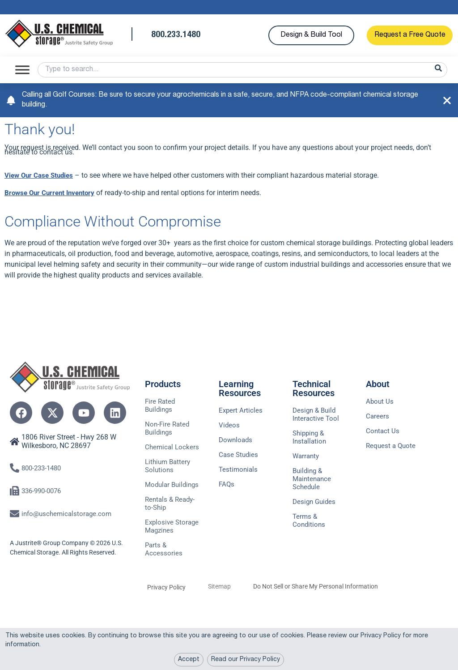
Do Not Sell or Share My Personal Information (315, 618)
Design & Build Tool (311, 35)
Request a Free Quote (409, 35)
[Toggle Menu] (22, 69)
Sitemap (219, 618)
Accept (188, 660)
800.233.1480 (175, 35)
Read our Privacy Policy (245, 660)
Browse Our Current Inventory (52, 192)
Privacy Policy (166, 619)
